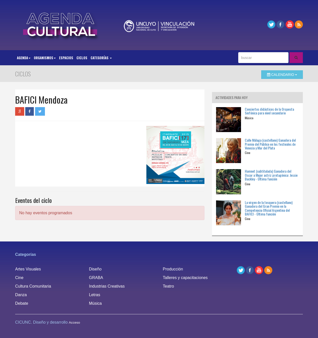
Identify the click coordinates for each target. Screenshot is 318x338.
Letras (94, 295)
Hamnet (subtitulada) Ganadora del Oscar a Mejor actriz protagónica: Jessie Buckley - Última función (271, 174)
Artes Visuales (28, 269)
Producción (173, 269)
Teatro (168, 286)
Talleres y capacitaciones (185, 277)
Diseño (95, 269)
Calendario (282, 75)
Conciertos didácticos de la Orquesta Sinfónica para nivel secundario (269, 110)
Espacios (66, 57)
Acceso (74, 322)
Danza (21, 295)
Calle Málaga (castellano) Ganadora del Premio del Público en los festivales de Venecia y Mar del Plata (270, 143)
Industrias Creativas (107, 286)
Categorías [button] (101, 57)
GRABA (96, 277)
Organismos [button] (45, 57)
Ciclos (81, 57)
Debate (21, 303)
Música (95, 303)
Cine (19, 277)
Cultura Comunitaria (33, 286)
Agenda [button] (24, 57)
